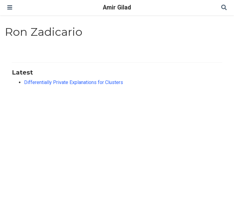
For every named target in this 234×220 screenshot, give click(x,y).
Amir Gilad (117, 7)
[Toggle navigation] (9, 7)
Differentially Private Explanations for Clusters (73, 82)
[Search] (224, 7)
